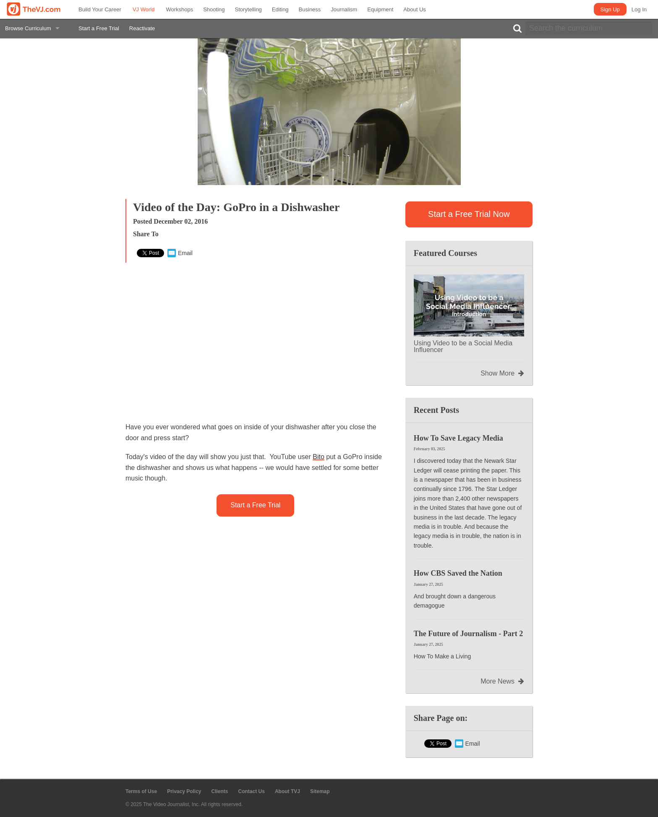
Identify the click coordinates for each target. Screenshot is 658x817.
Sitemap (320, 791)
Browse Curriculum (28, 28)
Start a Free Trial (98, 28)
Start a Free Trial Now (469, 214)
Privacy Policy (184, 791)
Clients (220, 791)
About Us (414, 9)
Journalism (344, 9)
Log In (639, 9)
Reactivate (142, 28)
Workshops (179, 9)
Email (180, 253)
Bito (318, 456)
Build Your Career (99, 9)
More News (502, 681)
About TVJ (287, 791)
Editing (280, 9)
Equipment (380, 9)
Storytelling (248, 9)
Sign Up (610, 9)
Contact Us (251, 791)
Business (310, 9)
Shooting (214, 9)
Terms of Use (141, 791)
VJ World (144, 9)
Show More (502, 373)
